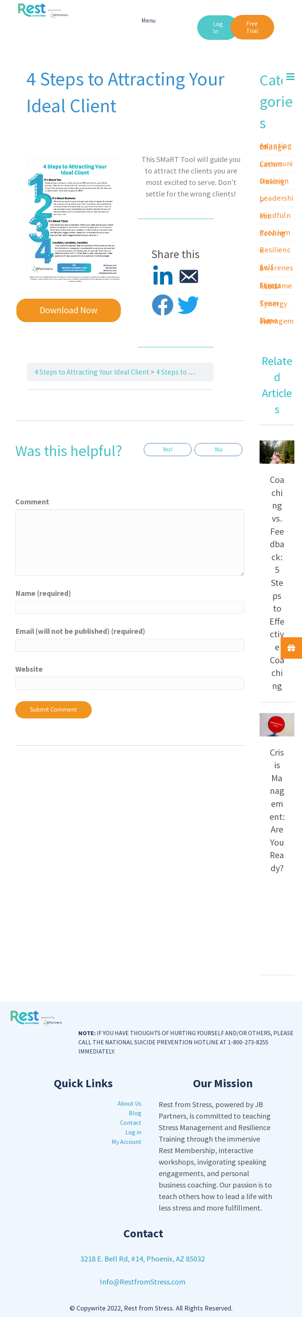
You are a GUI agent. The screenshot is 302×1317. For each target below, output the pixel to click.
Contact (130, 1122)
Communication (276, 164)
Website (29, 669)
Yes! (167, 449)
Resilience (275, 250)
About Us (129, 1103)
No (218, 449)
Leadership (277, 198)
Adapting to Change (276, 146)
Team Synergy (273, 303)
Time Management (277, 320)
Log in (133, 1132)
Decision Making (274, 181)
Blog (135, 1113)
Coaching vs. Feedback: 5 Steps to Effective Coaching (277, 583)
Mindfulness (275, 215)
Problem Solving (275, 232)
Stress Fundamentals (276, 285)
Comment (32, 501)
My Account (126, 1141)
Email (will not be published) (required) (80, 631)
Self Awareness (276, 267)
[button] (218, 27)
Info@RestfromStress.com (142, 1281)
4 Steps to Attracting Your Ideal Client (91, 371)
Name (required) (43, 593)
